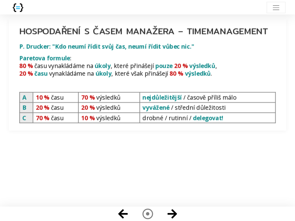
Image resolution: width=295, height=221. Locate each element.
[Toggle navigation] (276, 7)
